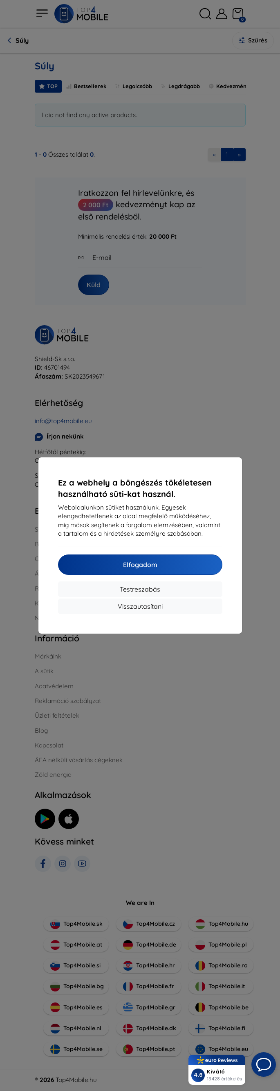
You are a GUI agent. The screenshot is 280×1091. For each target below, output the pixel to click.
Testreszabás (140, 589)
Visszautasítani (140, 606)
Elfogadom (140, 565)
